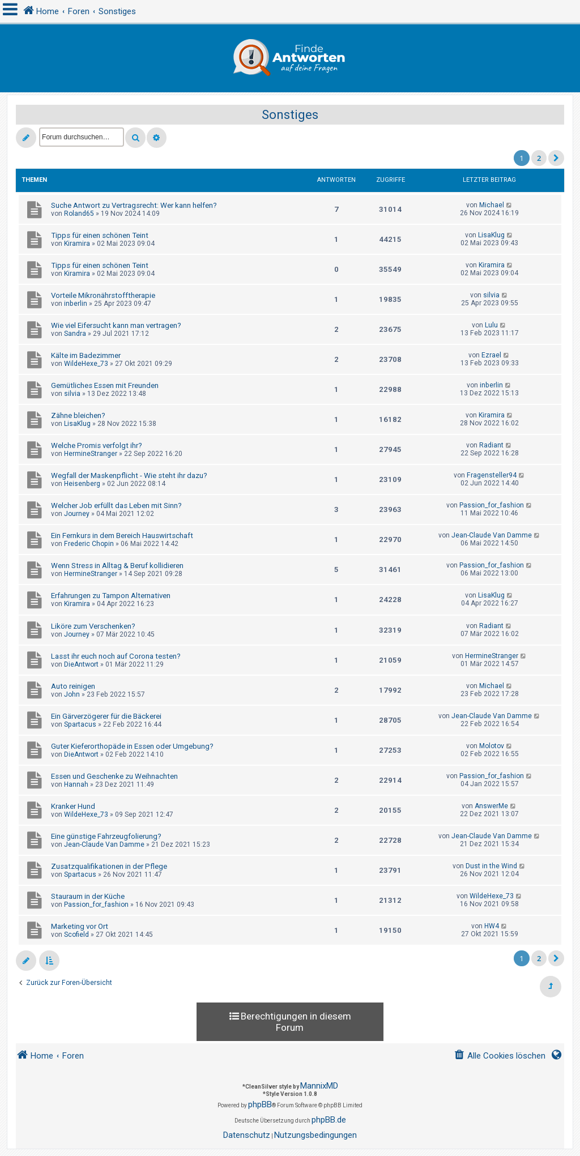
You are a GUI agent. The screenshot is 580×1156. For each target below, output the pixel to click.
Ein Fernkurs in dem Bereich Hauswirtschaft (122, 535)
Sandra (75, 334)
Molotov (491, 746)
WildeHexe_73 (86, 364)
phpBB (260, 1104)
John (72, 694)
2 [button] (539, 158)
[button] (556, 158)
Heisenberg (82, 484)
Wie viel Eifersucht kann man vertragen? (116, 325)
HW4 (491, 926)
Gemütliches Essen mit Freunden (105, 385)
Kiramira (77, 244)
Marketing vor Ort (79, 926)
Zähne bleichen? (78, 415)
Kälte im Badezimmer (86, 355)
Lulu (491, 325)
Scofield (76, 935)
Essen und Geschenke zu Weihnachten (114, 776)
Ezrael (491, 355)
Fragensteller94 (492, 475)
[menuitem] (499, 1056)
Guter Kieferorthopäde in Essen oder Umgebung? (132, 746)
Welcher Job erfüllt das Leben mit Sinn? (116, 505)
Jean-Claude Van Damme (491, 535)
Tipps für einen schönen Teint (99, 235)
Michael (491, 205)
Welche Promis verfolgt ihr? (96, 445)
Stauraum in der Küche (88, 896)
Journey (76, 514)
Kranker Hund (73, 806)
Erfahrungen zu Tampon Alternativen (110, 595)
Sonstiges (290, 115)
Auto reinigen (73, 686)
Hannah (76, 784)
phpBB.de (329, 1120)
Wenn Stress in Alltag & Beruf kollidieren (117, 565)
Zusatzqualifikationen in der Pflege (109, 866)
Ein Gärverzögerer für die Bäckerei (106, 716)
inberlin (75, 304)
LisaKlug (491, 235)
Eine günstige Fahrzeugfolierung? (106, 836)
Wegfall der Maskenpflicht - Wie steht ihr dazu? (129, 475)
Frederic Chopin (89, 544)
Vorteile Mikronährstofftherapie (103, 295)
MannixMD (319, 1086)
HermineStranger (90, 454)
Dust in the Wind (491, 866)
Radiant (491, 445)
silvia (491, 295)
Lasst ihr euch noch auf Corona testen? (116, 656)
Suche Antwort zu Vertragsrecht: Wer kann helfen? (134, 205)
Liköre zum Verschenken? (93, 626)
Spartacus (80, 724)
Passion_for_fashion (491, 505)
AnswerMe (491, 806)
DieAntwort (81, 664)
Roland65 (79, 213)
